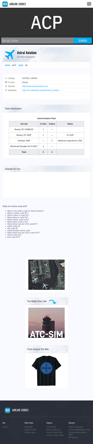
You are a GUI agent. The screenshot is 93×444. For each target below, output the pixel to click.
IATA (21, 65)
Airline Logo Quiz (76, 427)
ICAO (7, 65)
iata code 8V (12, 228)
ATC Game (51, 427)
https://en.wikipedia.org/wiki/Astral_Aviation (40, 90)
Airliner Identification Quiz (79, 430)
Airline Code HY (53, 430)
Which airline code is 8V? (18, 220)
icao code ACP (13, 237)
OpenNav (28, 427)
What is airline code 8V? (17, 213)
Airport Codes (30, 430)
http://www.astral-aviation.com (35, 86)
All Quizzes (73, 437)
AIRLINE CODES (14, 4)
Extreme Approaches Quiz (78, 433)
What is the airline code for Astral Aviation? (25, 211)
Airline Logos (30, 432)
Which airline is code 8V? (18, 215)
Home (5, 427)
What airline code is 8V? (17, 222)
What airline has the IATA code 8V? (22, 224)
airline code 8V (13, 226)
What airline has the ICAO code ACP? (23, 233)
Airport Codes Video (55, 435)
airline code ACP (14, 235)
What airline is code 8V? (17, 217)
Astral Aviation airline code (18, 230)
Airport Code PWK (54, 432)
